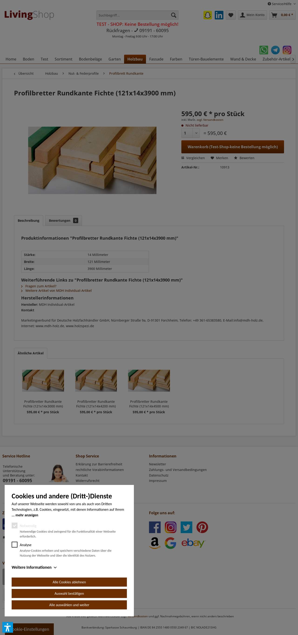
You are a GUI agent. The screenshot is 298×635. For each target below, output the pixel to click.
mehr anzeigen (26, 515)
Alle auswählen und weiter (69, 605)
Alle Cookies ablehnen (69, 582)
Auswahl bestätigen (69, 593)
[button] (7, 627)
